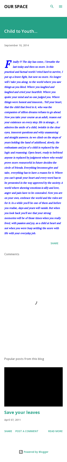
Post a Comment (26, 431)
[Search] (52, 6)
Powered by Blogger (33, 452)
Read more (55, 431)
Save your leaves (22, 412)
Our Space (16, 6)
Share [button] (54, 243)
